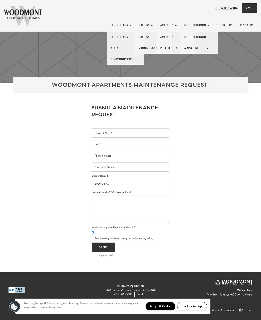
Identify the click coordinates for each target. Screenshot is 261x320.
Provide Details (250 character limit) (111, 192)
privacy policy (146, 238)
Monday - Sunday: (218, 294)
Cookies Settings (192, 306)
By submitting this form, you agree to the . (124, 238)
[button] (249, 8)
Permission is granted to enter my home (112, 227)
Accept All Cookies (160, 306)
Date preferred (100, 176)
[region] (113, 306)
